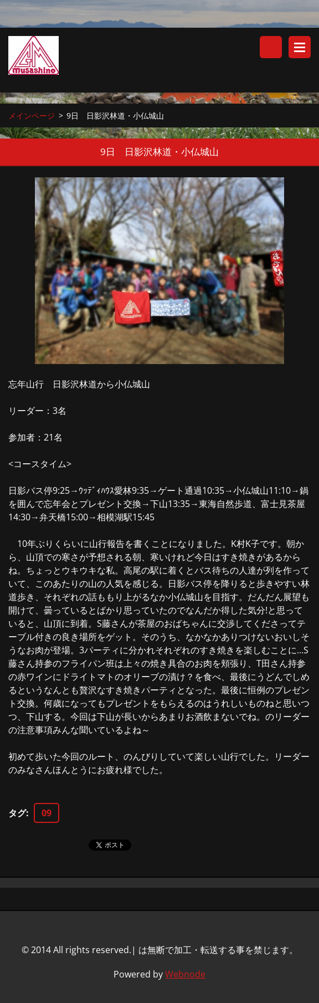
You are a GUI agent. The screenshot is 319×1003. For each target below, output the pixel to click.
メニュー (300, 47)
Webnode (185, 974)
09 (47, 813)
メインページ (31, 115)
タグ (17, 813)
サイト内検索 (271, 47)
